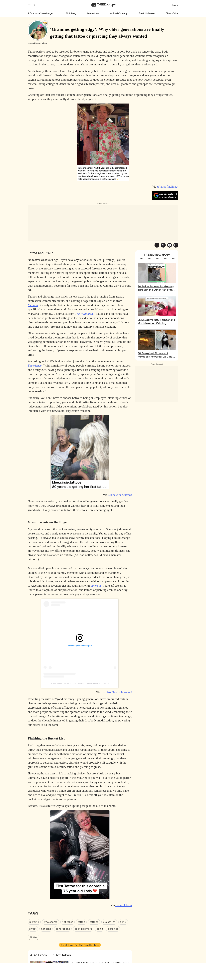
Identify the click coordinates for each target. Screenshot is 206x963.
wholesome (50, 927)
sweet (32, 934)
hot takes (67, 927)
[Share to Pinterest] (169, 250)
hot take (46, 934)
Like (33, 943)
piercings (112, 934)
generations (63, 934)
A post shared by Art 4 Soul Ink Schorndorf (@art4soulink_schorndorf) (80, 689)
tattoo (81, 927)
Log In (175, 8)
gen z (99, 934)
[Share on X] (163, 250)
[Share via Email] (175, 250)
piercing (34, 927)
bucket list (109, 927)
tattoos (94, 927)
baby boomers (83, 934)
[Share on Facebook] (156, 250)
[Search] (33, 8)
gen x (123, 927)
